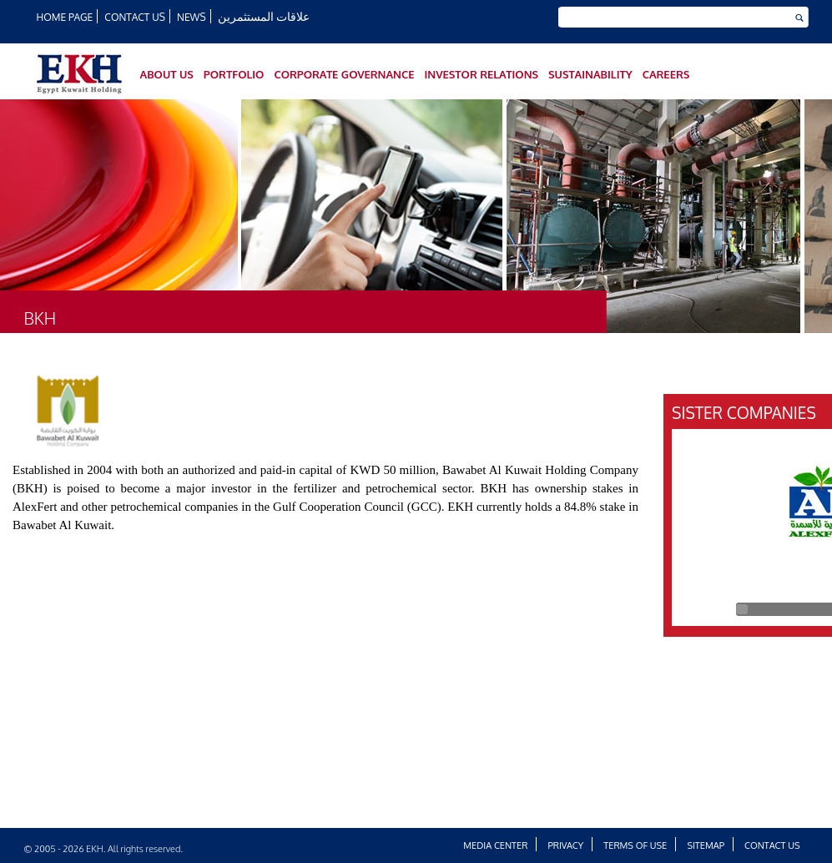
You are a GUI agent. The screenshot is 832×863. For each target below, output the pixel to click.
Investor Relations (481, 74)
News (191, 17)
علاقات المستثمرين (264, 16)
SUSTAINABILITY (590, 74)
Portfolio (234, 74)
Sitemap (705, 845)
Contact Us (134, 17)
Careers (666, 74)
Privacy (566, 845)
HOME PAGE (65, 17)
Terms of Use (635, 845)
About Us (167, 74)
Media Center (495, 845)
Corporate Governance (344, 74)
